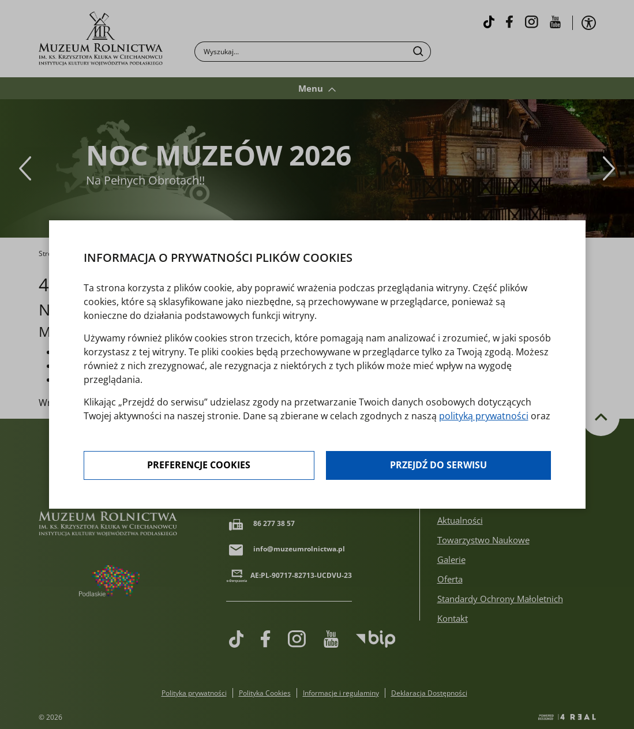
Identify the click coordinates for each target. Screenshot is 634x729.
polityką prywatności (483, 415)
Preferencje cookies (198, 465)
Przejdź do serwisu (438, 465)
